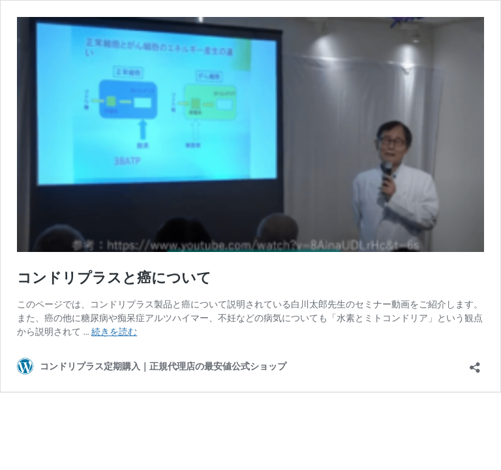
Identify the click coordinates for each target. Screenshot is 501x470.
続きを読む (114, 331)
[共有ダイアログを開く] (475, 363)
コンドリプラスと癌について (114, 278)
